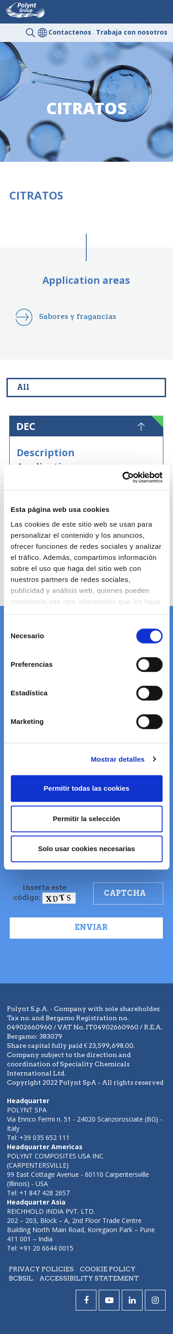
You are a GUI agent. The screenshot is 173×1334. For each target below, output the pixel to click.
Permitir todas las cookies (87, 788)
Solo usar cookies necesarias (86, 848)
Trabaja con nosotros (131, 32)
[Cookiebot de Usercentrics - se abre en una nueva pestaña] (123, 477)
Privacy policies (41, 1269)
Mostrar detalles (118, 759)
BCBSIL (21, 1278)
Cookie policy (108, 1269)
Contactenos (69, 32)
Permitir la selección (86, 819)
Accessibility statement (89, 1278)
